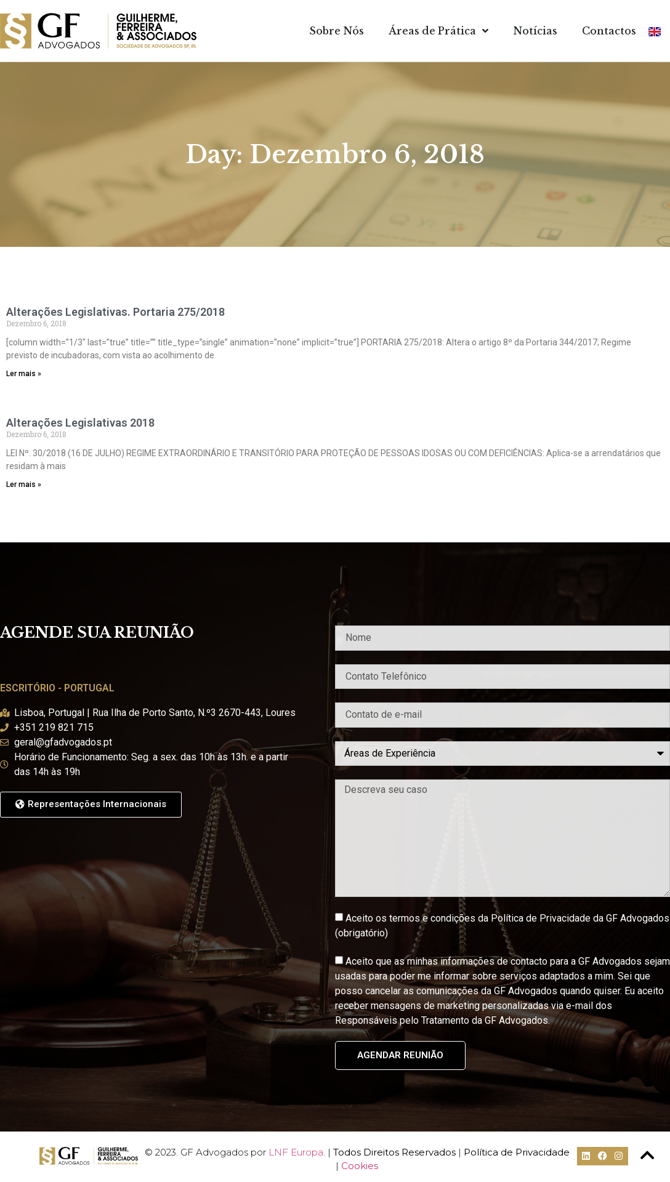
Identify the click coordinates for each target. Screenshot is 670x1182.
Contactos (609, 31)
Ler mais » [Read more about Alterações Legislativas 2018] (23, 484)
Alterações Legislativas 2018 (80, 422)
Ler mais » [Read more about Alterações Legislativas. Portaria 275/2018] (23, 373)
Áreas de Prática (438, 31)
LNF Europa (295, 1152)
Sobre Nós (336, 31)
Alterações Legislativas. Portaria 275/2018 (115, 311)
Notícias (535, 31)
